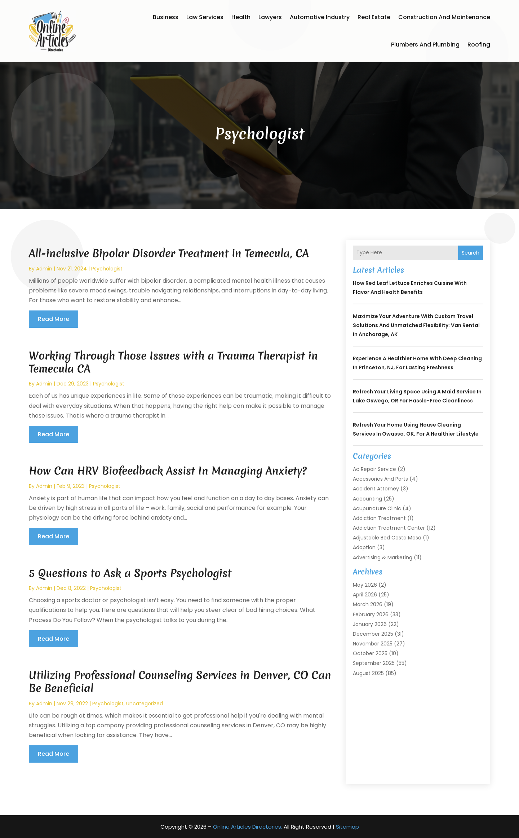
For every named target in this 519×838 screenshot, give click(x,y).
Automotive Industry (320, 17)
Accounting (367, 498)
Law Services (204, 17)
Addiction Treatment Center (389, 528)
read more (53, 319)
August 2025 (368, 673)
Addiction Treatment (379, 518)
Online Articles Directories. (247, 826)
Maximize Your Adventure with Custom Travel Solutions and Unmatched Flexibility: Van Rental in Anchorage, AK (416, 325)
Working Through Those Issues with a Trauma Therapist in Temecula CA (173, 362)
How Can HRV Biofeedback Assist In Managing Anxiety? (168, 470)
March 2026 (367, 604)
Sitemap (347, 826)
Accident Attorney (376, 488)
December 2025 (373, 634)
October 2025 (370, 653)
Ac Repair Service (374, 469)
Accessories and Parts (380, 478)
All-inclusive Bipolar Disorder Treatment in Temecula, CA (169, 253)
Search (470, 252)
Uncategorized (144, 703)
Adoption (364, 547)
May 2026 (365, 584)
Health (240, 17)
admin (44, 268)
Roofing (478, 44)
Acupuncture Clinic (377, 508)
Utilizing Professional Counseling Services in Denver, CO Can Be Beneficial (180, 682)
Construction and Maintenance (444, 17)
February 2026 (371, 614)
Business (165, 17)
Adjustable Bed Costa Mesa (387, 537)
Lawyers (270, 17)
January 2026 (370, 624)
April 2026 (365, 594)
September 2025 (374, 663)
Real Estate (374, 17)
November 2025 (372, 643)
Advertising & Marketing (382, 557)
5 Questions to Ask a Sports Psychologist (130, 573)
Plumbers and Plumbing (425, 44)
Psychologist (107, 268)
